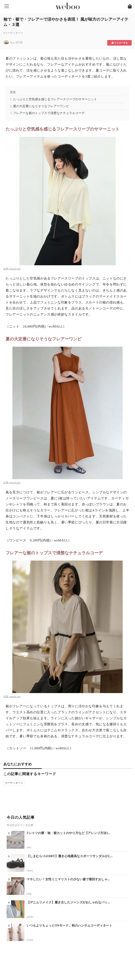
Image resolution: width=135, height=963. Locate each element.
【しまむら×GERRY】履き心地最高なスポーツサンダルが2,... (70, 856)
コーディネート (14, 782)
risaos (30, 870)
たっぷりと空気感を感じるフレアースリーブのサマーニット (55, 99)
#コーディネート (13, 32)
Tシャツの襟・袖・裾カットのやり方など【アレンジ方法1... (68, 833)
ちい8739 (16, 42)
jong (29, 893)
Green (30, 939)
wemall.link (14, 268)
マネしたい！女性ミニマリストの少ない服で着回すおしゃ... (68, 879)
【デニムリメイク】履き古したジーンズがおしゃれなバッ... (68, 902)
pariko (30, 916)
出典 (6, 268)
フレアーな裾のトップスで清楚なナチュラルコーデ (49, 113)
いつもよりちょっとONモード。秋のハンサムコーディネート (69, 925)
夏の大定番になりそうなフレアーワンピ (41, 106)
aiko (29, 847)
